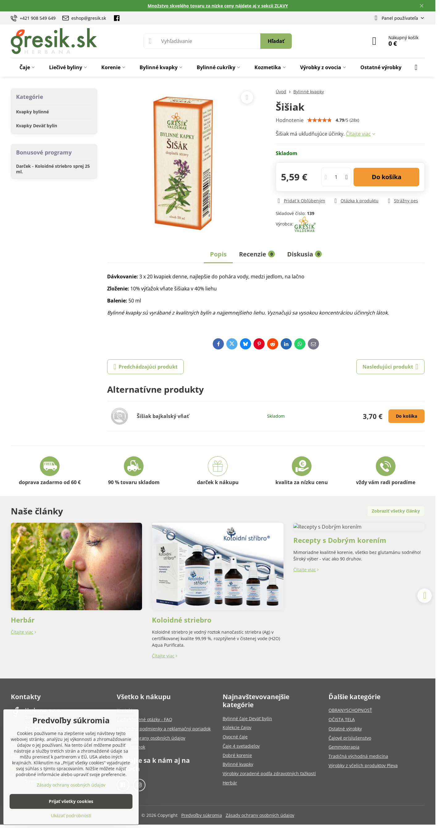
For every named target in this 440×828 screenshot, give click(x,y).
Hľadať (276, 41)
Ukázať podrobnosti (71, 815)
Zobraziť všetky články (396, 511)
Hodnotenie (290, 120)
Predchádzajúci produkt (145, 366)
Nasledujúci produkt (390, 366)
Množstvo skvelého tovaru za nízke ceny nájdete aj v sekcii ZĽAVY (218, 6)
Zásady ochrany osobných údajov (260, 815)
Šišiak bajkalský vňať (163, 416)
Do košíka (386, 177)
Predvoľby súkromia (201, 815)
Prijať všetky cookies (71, 801)
